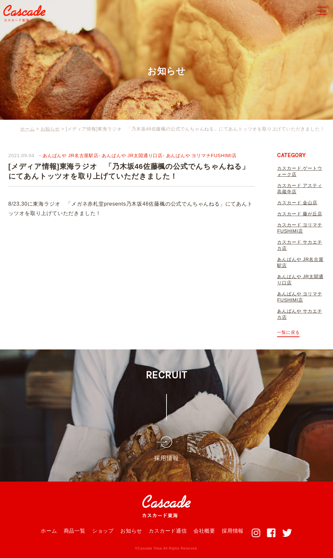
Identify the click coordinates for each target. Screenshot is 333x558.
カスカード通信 (168, 531)
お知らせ (131, 531)
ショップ (103, 531)
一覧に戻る (288, 332)
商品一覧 (75, 531)
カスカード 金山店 (297, 202)
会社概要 (204, 531)
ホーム (49, 531)
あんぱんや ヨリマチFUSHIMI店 (201, 155)
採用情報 (233, 531)
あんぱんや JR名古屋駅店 (71, 155)
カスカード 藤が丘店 (299, 213)
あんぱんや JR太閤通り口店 (132, 155)
